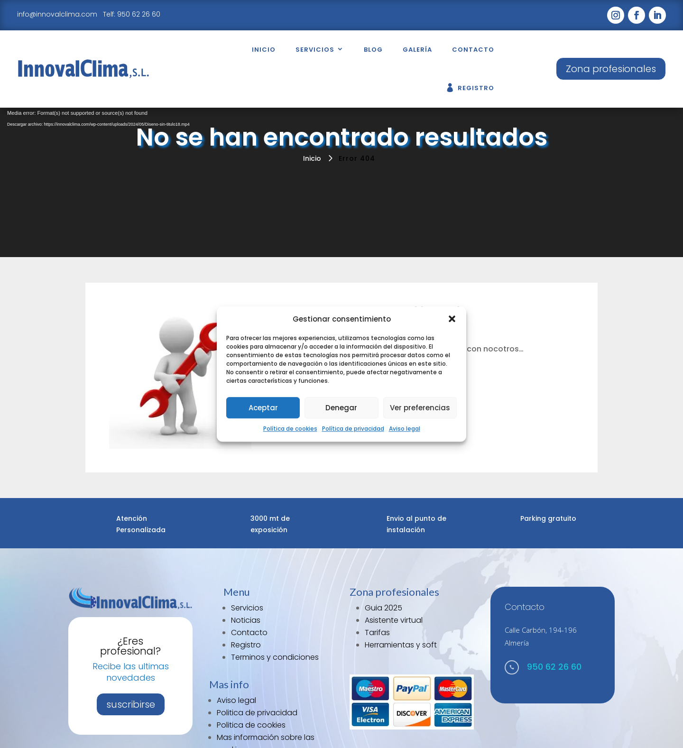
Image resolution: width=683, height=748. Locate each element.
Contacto (473, 49)
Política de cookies (290, 429)
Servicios (314, 49)
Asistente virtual (394, 620)
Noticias (245, 620)
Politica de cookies (251, 725)
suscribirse (130, 704)
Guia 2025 (383, 607)
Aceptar (263, 408)
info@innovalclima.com (58, 14)
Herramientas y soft (401, 644)
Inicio (264, 49)
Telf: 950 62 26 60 (131, 14)
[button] (452, 319)
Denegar (341, 408)
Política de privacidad (353, 429)
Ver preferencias (420, 408)
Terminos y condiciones (275, 657)
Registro (476, 87)
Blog (373, 49)
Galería (417, 49)
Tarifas (377, 632)
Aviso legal (404, 429)
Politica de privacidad (257, 712)
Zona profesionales (611, 68)
